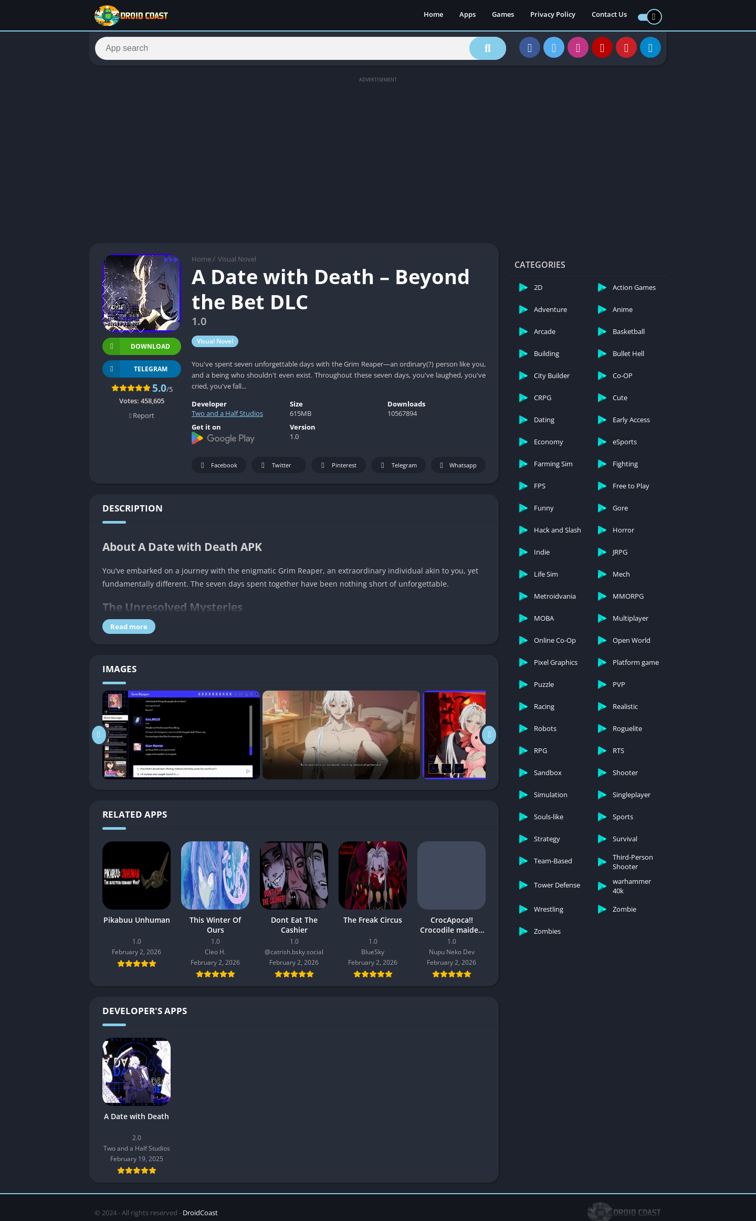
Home (433, 15)
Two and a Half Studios (227, 418)
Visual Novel (237, 264)
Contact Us (609, 15)
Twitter (274, 470)
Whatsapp (457, 470)
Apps (467, 15)
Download (136, 351)
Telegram (397, 470)
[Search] (300, 50)
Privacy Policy (552, 15)
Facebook (217, 470)
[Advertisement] (378, 163)
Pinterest (337, 470)
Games (503, 15)
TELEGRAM (134, 373)
